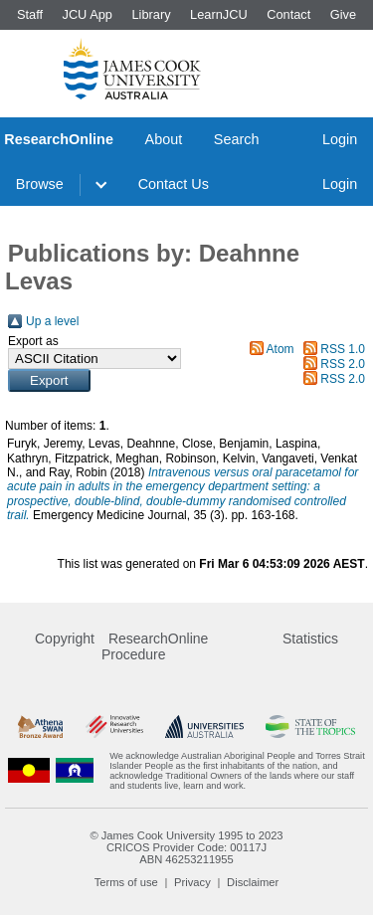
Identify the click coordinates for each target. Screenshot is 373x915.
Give (343, 14)
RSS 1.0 (342, 349)
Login (339, 139)
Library (150, 14)
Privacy (192, 882)
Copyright (64, 638)
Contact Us (173, 184)
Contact (288, 14)
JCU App (87, 14)
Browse (40, 184)
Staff (30, 14)
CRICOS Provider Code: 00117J (186, 847)
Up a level (52, 321)
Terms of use (126, 882)
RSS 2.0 (342, 364)
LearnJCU (219, 14)
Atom (280, 349)
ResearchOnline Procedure (154, 646)
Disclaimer (253, 882)
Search (237, 139)
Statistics (310, 638)
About (164, 139)
